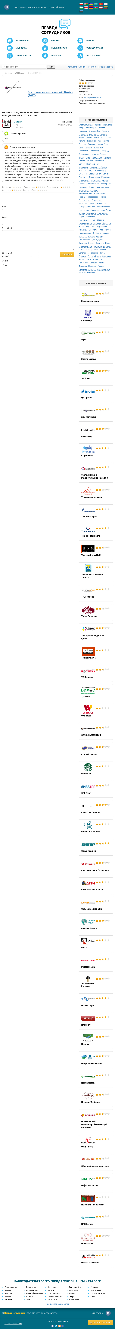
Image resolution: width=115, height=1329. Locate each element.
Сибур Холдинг (96, 847)
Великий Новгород (87, 164)
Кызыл (82, 213)
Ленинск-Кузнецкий (87, 269)
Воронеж (82, 144)
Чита (92, 203)
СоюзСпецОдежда (96, 808)
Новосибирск (90, 128)
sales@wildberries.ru (92, 97)
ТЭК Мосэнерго (96, 513)
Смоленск (83, 174)
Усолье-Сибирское (87, 273)
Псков (103, 197)
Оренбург (83, 177)
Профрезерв (96, 1002)
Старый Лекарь (96, 750)
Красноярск (106, 138)
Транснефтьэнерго (96, 532)
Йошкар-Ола (105, 184)
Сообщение (7, 228)
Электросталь (85, 240)
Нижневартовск (86, 194)
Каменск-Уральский (98, 227)
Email (4, 217)
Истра (102, 253)
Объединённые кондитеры (96, 1162)
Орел (88, 157)
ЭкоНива (96, 374)
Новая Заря (96, 1239)
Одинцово (104, 233)
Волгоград (94, 151)
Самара (91, 144)
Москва (98, 124)
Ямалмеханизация (96, 297)
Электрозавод (96, 355)
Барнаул (107, 157)
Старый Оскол (95, 174)
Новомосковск (85, 233)
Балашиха (90, 217)
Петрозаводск (93, 197)
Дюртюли (93, 230)
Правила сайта (105, 67)
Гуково (101, 263)
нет (5, 261)
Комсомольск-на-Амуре (101, 210)
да (4, 265)
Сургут (90, 171)
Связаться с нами (13, 1323)
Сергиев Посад (94, 256)
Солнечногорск (85, 246)
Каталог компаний (77, 67)
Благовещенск (93, 184)
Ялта (101, 230)
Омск (81, 147)
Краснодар (98, 147)
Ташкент (103, 154)
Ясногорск (106, 256)
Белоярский (84, 253)
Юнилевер (96, 316)
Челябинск (91, 141)
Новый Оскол (98, 259)
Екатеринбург (95, 131)
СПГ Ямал (96, 789)
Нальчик (94, 190)
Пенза (91, 177)
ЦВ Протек (96, 394)
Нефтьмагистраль (96, 1259)
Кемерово (83, 187)
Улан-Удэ (91, 207)
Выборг (82, 207)
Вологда (82, 171)
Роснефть (96, 982)
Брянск (106, 174)
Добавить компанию (100, 1322)
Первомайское (103, 269)
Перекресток (96, 1079)
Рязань (99, 144)
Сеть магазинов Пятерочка (96, 866)
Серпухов (100, 243)
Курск (98, 164)
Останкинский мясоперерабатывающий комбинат (96, 1120)
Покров (91, 236)
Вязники (94, 253)
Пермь (96, 138)
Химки (91, 243)
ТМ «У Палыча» (96, 612)
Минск (81, 157)
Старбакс (96, 770)
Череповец (83, 203)
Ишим (108, 243)
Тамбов (90, 161)
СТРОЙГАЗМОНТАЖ (96, 731)
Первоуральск (92, 250)
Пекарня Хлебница (96, 1098)
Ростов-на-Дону (98, 1293)
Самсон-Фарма (96, 924)
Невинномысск (85, 223)
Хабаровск (83, 167)
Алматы (95, 154)
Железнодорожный (87, 220)
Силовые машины (96, 828)
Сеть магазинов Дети (96, 886)
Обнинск (100, 220)
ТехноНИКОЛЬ (96, 654)
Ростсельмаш (96, 963)
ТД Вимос (96, 692)
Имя (4, 207)
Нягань (82, 197)
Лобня (96, 233)
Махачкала (83, 190)
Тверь (81, 138)
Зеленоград (84, 227)
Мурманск (105, 177)
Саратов (88, 147)
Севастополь (84, 200)
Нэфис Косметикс (96, 1181)
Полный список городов (57, 1304)
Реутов (108, 230)
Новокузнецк (99, 194)
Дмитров (83, 243)
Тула (99, 141)
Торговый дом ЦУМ (96, 551)
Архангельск (84, 180)
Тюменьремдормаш (96, 493)
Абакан (105, 180)
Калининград (100, 171)
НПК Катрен (96, 1220)
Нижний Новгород (34, 1293)
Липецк (82, 161)
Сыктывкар (97, 200)
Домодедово (98, 240)
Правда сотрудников (14, 1313)
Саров (81, 217)
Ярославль (83, 151)
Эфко (96, 336)
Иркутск (106, 141)
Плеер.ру (96, 1021)
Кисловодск (101, 203)
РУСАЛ (96, 944)
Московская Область (98, 134)
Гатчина (99, 236)
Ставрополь (97, 157)
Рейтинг (92, 67)
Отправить (67, 254)
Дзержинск (91, 213)
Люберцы (83, 230)
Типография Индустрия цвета (96, 633)
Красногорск (102, 213)
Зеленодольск (85, 259)
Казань (89, 138)
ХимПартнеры (96, 413)
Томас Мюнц (96, 593)
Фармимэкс (96, 452)
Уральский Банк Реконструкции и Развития (96, 472)
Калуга (82, 141)
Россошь (83, 236)
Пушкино (107, 246)
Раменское (83, 263)
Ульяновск (99, 161)
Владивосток (84, 154)
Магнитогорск (103, 187)
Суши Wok (96, 712)
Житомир (98, 246)
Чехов (81, 250)
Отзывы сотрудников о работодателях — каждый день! (39, 7)
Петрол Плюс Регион (96, 1059)
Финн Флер (96, 432)
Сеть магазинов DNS (96, 905)
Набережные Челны (98, 167)
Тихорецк (83, 266)
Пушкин (103, 250)
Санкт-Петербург (86, 124)
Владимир (83, 134)
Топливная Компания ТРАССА (96, 572)
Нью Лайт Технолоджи (96, 1201)
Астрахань (95, 180)
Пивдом (96, 1040)
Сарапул (83, 256)
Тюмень (105, 131)
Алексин (101, 266)
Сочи (97, 177)
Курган (92, 187)
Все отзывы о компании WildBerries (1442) (50, 94)
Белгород (104, 151)
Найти (51, 67)
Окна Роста (96, 1143)
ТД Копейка (96, 673)
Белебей (93, 263)
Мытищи (97, 223)
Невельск (92, 266)
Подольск (106, 223)
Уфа (106, 144)
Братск (82, 184)
